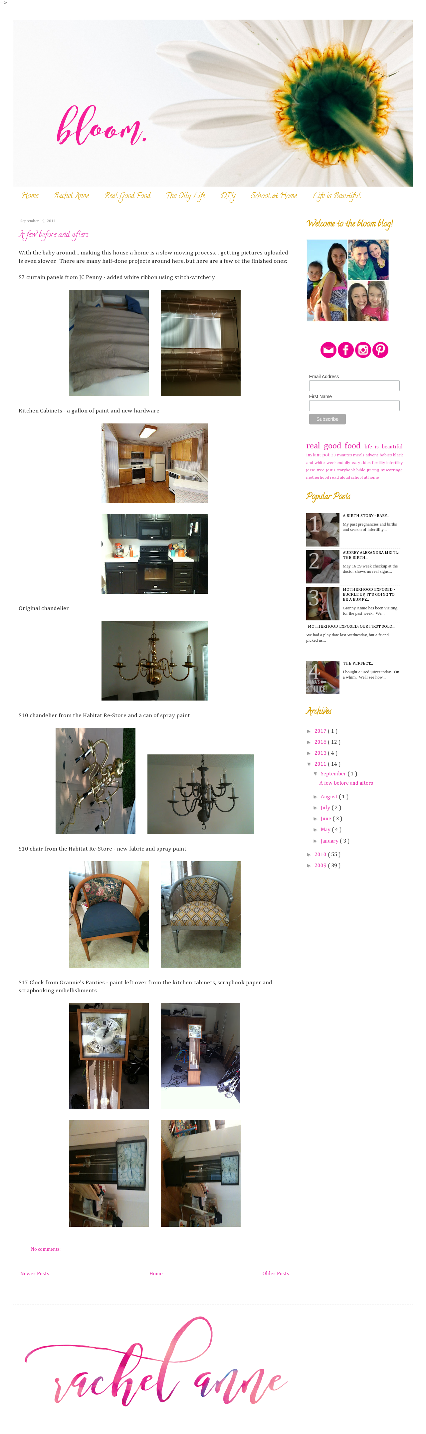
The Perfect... (358, 663)
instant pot (318, 455)
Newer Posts (34, 1274)
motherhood (318, 477)
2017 (321, 731)
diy (348, 463)
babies (386, 455)
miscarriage (392, 470)
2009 (321, 866)
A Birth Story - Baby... (366, 516)
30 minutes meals (348, 455)
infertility (394, 463)
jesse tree (316, 470)
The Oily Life (185, 196)
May (326, 830)
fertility (379, 463)
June (326, 819)
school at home (365, 477)
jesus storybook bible (346, 470)
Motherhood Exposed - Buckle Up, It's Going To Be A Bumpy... (369, 594)
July (326, 808)
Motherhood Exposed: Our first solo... (351, 626)
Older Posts (276, 1274)
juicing (374, 470)
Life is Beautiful (336, 196)
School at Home (274, 196)
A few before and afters (54, 235)
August (330, 797)
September (334, 774)
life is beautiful (383, 447)
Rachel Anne (71, 196)
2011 (321, 764)
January (330, 841)
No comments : (47, 1249)
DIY (228, 196)
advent (372, 455)
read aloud (340, 477)
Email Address (324, 376)
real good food (335, 446)
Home (29, 196)
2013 (321, 753)
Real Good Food (127, 196)
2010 (321, 855)
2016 (321, 742)
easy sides (362, 463)
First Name (320, 396)
